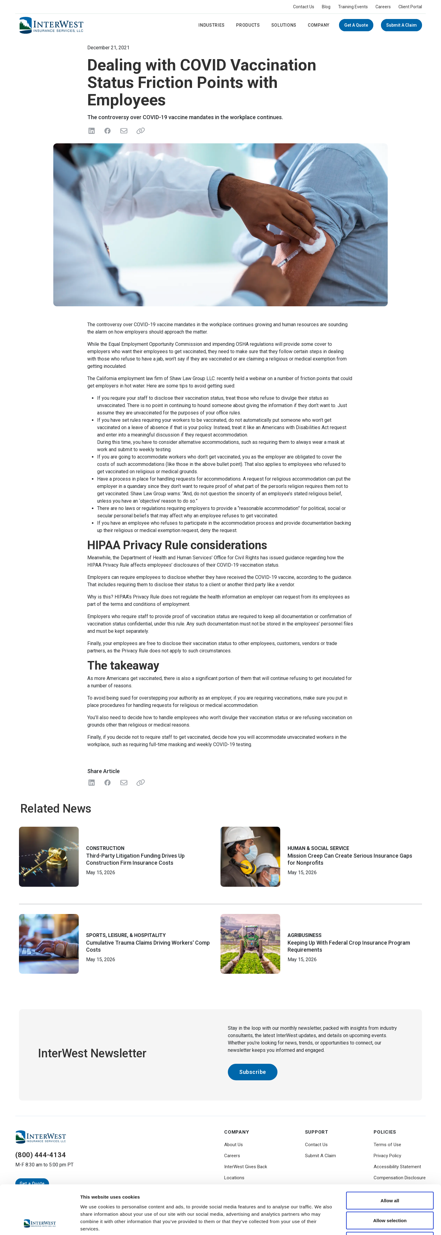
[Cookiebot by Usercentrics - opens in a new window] (39, 1223)
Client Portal (410, 6)
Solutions (283, 25)
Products (248, 25)
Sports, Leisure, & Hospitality (126, 935)
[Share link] (139, 131)
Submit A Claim (401, 25)
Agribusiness (305, 935)
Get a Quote (356, 25)
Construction (105, 848)
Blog (326, 6)
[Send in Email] (123, 131)
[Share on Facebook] (107, 131)
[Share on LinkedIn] (91, 131)
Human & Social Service (318, 848)
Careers (383, 6)
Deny (390, 1194)
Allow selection (389, 1174)
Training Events (353, 6)
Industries (211, 25)
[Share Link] (139, 782)
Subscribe (252, 1072)
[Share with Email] (123, 782)
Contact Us (303, 6)
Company (319, 25)
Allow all (390, 1154)
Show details (321, 1223)
